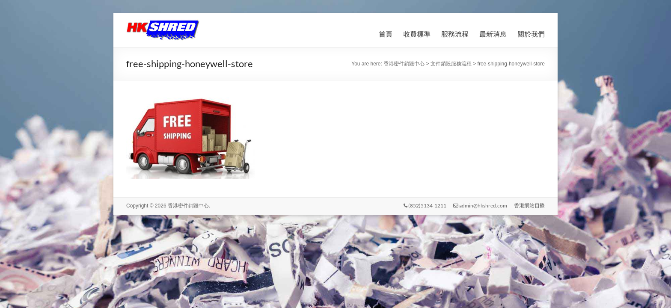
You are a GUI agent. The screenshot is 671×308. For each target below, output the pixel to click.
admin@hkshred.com (480, 205)
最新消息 (493, 34)
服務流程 (455, 34)
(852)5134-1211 (425, 205)
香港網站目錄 (529, 205)
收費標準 (417, 34)
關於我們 (531, 34)
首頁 (385, 34)
